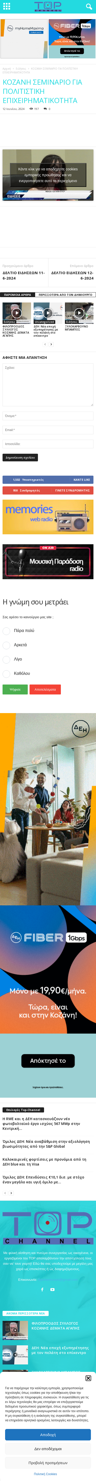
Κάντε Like (82, 479)
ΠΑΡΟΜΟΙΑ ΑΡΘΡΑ (17, 294)
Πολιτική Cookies (45, 1474)
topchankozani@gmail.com (58, 1279)
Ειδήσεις (21, 68)
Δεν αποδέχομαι (48, 1449)
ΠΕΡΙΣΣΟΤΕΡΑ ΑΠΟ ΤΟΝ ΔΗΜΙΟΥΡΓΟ (65, 294)
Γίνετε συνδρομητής (72, 490)
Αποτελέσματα (45, 689)
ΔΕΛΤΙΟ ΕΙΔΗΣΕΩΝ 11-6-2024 (24, 275)
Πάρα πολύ (24, 630)
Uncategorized (44, 321)
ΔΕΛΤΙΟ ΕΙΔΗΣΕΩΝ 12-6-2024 (72, 275)
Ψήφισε (15, 689)
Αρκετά (20, 644)
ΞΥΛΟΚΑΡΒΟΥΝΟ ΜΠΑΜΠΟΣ (76, 327)
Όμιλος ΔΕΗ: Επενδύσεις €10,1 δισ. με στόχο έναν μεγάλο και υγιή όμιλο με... (43, 1179)
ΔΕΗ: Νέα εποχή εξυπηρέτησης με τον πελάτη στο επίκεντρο (46, 330)
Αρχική (7, 68)
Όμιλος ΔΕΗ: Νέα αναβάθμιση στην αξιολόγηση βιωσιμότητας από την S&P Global (46, 1143)
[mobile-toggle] (6, 7)
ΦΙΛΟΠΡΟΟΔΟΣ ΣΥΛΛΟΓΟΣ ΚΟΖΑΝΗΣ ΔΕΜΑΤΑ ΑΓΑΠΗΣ (16, 330)
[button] (88, 1378)
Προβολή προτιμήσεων (48, 1463)
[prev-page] (45, 343)
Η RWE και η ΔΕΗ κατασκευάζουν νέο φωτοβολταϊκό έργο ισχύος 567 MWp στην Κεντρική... (41, 1123)
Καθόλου (22, 673)
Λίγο (18, 659)
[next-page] (51, 343)
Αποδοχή (48, 1435)
